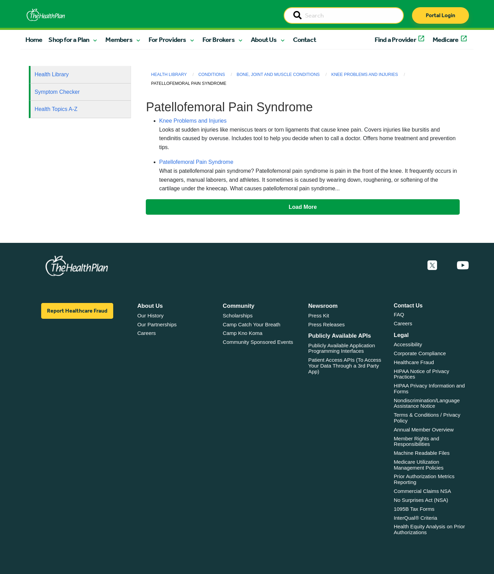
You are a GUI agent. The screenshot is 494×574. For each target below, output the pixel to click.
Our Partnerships (157, 324)
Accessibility (408, 344)
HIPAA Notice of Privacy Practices (421, 374)
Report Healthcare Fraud (77, 310)
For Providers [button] (167, 39)
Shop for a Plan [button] (68, 39)
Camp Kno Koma (242, 333)
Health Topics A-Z (56, 109)
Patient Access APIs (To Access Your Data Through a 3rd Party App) (344, 365)
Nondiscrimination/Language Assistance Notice (427, 403)
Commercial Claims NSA (422, 491)
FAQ (399, 314)
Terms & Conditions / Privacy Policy (427, 418)
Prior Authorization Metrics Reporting (424, 479)
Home (34, 39)
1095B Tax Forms (414, 509)
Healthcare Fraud (414, 362)
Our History (150, 315)
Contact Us (408, 305)
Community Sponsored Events (258, 342)
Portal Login (440, 15)
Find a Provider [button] (395, 39)
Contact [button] (304, 39)
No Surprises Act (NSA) (421, 500)
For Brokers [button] (218, 39)
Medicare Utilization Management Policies (419, 465)
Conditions (211, 74)
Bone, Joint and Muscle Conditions (278, 74)
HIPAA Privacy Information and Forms (429, 388)
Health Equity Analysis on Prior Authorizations (429, 529)
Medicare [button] (446, 39)
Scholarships (237, 315)
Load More (303, 207)
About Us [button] (264, 39)
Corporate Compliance (420, 353)
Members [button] (118, 39)
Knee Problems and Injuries (364, 74)
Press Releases (326, 324)
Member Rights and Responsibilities (416, 441)
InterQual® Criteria (415, 518)
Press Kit (318, 315)
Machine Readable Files (422, 453)
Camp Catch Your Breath (251, 324)
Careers (146, 333)
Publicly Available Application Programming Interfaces (341, 348)
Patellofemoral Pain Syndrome (196, 162)
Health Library (52, 74)
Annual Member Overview (424, 429)
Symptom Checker (57, 92)
